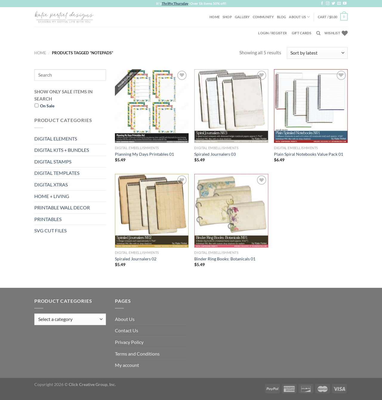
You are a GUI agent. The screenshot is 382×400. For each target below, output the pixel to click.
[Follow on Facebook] (322, 3)
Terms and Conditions (137, 353)
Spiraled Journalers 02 (135, 258)
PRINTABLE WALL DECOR (62, 207)
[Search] (318, 33)
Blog (281, 17)
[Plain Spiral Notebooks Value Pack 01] (311, 106)
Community (263, 17)
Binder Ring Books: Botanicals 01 (224, 258)
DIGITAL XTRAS (51, 184)
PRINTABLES (47, 219)
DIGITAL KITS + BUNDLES (61, 150)
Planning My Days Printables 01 (144, 154)
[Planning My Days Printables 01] (152, 106)
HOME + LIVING (51, 196)
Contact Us (126, 330)
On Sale (47, 105)
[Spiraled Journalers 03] (231, 106)
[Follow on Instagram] (327, 3)
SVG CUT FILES (50, 230)
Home (215, 17)
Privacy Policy (129, 342)
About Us (299, 17)
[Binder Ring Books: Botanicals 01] (231, 211)
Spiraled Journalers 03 (215, 154)
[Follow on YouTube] (344, 3)
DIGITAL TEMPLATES (56, 173)
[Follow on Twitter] (333, 3)
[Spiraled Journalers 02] (152, 211)
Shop (227, 17)
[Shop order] (317, 53)
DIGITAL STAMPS (52, 161)
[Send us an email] (339, 3)
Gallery (242, 17)
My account (127, 365)
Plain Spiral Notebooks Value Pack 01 (308, 154)
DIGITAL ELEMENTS (55, 138)
